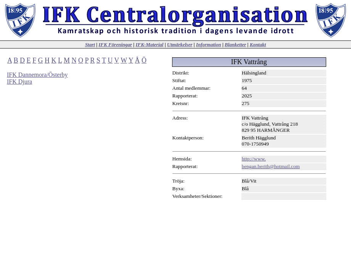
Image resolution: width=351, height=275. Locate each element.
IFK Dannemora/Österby (37, 74)
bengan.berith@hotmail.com (271, 166)
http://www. (254, 159)
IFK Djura (19, 81)
